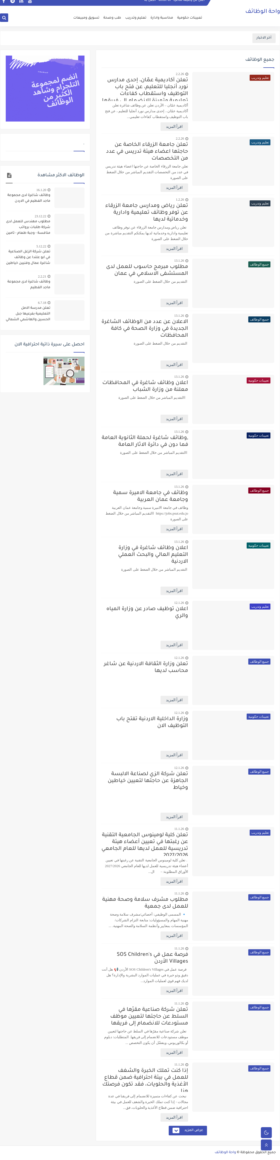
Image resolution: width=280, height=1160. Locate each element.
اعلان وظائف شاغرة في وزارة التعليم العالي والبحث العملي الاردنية (153, 555)
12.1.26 (179, 603)
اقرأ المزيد (174, 127)
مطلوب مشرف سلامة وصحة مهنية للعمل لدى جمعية (145, 903)
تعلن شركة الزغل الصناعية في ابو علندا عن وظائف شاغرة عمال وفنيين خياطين (28, 257)
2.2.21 (42, 276)
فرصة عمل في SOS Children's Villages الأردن (152, 958)
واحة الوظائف (262, 12)
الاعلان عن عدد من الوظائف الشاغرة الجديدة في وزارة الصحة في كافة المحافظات (144, 329)
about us (165, 4)
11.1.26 (179, 829)
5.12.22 (41, 246)
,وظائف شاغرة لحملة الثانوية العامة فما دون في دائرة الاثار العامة (145, 441)
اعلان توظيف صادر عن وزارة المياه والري (147, 612)
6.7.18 (42, 303)
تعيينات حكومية (189, 18)
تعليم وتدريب (135, 18)
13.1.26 (179, 260)
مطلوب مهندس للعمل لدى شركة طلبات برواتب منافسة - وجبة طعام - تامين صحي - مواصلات (28, 228)
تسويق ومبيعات (86, 18)
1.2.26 (180, 199)
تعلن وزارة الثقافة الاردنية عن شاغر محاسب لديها (146, 667)
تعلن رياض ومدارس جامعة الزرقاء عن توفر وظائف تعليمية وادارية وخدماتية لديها (146, 213)
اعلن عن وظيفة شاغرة (189, 4)
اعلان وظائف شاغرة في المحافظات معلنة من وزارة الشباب (145, 386)
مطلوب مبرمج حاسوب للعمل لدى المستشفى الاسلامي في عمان (147, 270)
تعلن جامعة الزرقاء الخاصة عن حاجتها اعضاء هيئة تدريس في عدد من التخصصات (147, 151)
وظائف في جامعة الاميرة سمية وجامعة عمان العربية (150, 496)
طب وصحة (112, 18)
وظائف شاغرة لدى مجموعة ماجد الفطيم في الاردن (28, 198)
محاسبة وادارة (161, 18)
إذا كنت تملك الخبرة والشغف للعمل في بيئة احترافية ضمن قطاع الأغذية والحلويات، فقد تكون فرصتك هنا (145, 1080)
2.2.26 (180, 74)
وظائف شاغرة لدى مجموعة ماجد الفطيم (28, 285)
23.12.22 (40, 216)
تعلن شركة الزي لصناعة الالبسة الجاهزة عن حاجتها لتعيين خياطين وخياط (148, 781)
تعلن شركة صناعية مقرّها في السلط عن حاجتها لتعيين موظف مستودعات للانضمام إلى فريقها (149, 1016)
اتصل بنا (150, 4)
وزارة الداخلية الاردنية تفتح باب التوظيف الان (152, 722)
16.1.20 (41, 190)
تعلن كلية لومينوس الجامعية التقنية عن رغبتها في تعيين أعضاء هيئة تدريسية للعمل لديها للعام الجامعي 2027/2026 (144, 844)
